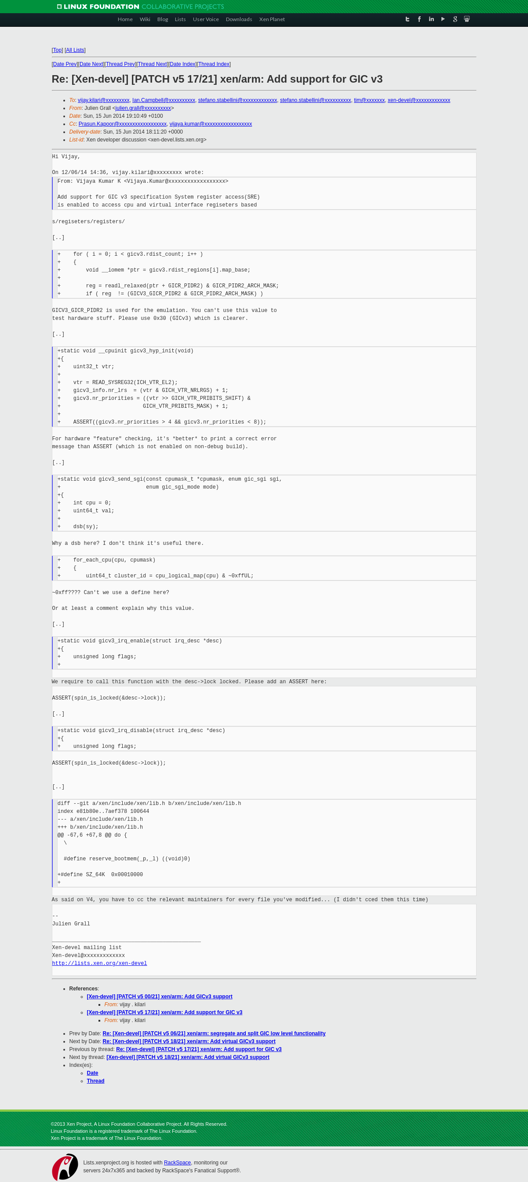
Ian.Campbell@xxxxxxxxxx (163, 100)
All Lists (75, 50)
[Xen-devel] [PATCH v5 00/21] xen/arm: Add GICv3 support (160, 996)
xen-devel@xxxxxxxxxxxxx (419, 100)
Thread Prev (120, 64)
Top (57, 50)
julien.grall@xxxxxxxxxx (143, 108)
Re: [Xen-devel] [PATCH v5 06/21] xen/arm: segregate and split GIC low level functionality (214, 1033)
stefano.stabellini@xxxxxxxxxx (315, 100)
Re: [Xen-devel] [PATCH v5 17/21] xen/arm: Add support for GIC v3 (199, 1049)
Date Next (91, 64)
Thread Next (152, 64)
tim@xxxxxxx (369, 100)
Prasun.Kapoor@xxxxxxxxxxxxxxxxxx (123, 124)
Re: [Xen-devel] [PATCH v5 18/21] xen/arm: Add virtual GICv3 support (189, 1041)
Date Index (182, 64)
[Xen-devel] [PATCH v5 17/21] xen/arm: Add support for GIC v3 (165, 1012)
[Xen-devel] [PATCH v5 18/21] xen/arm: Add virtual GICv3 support (187, 1057)
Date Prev (64, 64)
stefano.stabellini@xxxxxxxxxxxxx (237, 100)
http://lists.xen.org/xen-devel (99, 963)
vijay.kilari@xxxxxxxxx (103, 100)
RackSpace (177, 1163)
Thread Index (213, 64)
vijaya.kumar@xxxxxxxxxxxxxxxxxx (211, 124)
